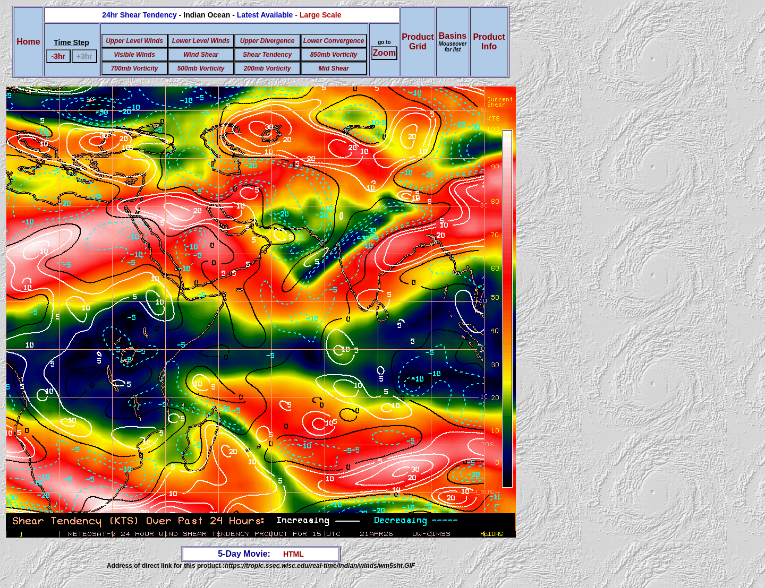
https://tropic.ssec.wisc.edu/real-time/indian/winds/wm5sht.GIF (320, 565)
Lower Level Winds (201, 41)
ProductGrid (418, 41)
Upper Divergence (267, 41)
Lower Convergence (333, 41)
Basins (453, 42)
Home (28, 41)
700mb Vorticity (134, 68)
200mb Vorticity (267, 68)
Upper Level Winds (134, 41)
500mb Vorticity (201, 68)
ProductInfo (489, 41)
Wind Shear (200, 54)
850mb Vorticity (334, 54)
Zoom (384, 52)
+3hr (84, 56)
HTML (293, 554)
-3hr (58, 56)
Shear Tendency (267, 54)
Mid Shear (333, 68)
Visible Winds (134, 54)
